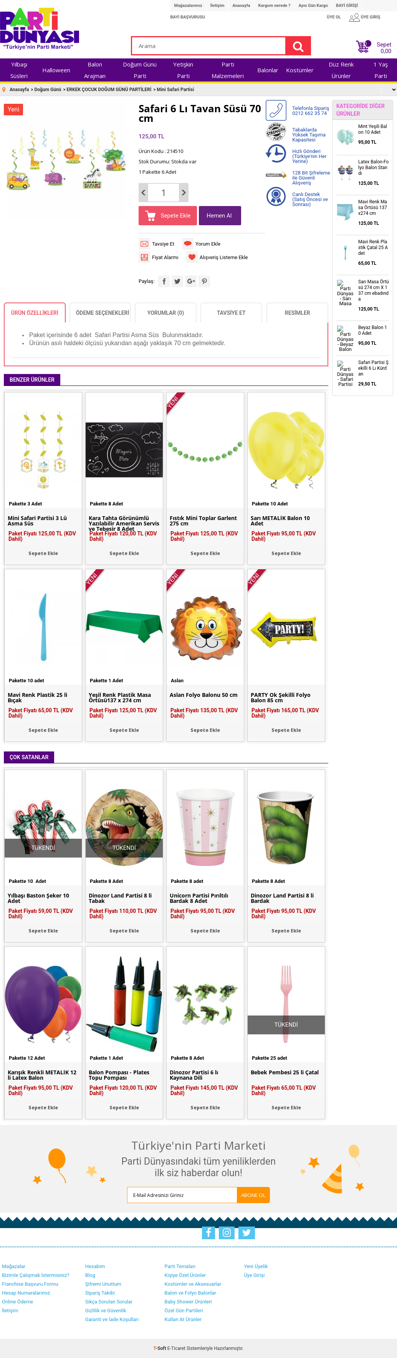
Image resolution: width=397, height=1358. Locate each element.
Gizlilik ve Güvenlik (105, 1310)
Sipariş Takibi (100, 1293)
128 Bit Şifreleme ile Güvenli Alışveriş (311, 177)
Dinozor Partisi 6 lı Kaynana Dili (194, 1075)
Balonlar (267, 70)
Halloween (56, 70)
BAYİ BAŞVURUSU (187, 17)
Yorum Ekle (207, 244)
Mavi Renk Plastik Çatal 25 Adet (373, 247)
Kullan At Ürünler (183, 1319)
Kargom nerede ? (274, 5)
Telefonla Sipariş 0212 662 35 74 (310, 111)
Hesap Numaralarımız (26, 1293)
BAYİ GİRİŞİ (347, 5)
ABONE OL (253, 1195)
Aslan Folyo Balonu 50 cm (204, 695)
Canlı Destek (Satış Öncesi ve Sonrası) (310, 199)
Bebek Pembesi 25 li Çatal (285, 1072)
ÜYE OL (334, 17)
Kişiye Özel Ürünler (185, 1275)
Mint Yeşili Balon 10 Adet (372, 129)
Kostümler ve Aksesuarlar (193, 1284)
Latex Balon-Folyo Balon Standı (373, 167)
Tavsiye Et (163, 244)
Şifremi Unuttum (103, 1284)
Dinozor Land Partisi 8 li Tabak (120, 898)
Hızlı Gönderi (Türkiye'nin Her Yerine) (309, 156)
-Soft (160, 1348)
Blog (90, 1275)
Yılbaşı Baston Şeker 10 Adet (38, 898)
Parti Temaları (180, 1266)
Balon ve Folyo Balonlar (190, 1293)
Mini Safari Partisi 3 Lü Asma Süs (37, 520)
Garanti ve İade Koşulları (112, 1319)
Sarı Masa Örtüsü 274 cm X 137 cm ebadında (373, 290)
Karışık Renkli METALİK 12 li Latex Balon (42, 1075)
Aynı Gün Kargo (313, 5)
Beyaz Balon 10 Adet (372, 330)
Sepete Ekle (174, 215)
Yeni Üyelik (256, 1266)
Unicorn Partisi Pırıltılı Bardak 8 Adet (199, 898)
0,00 (385, 51)
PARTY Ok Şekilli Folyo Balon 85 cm (281, 697)
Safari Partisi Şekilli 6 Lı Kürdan (373, 368)
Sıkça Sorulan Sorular (108, 1302)
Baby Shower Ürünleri (188, 1302)
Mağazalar (13, 1266)
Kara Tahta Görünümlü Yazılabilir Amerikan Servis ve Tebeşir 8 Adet (124, 523)
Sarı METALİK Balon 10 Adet (280, 520)
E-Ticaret (176, 1348)
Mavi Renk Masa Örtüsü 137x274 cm (372, 207)
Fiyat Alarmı (165, 257)
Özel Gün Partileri (184, 1310)
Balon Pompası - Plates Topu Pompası (119, 1075)
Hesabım (95, 1266)
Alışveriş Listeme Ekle (224, 257)
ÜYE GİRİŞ (370, 17)
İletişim (217, 5)
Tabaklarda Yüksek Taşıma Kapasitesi (309, 134)
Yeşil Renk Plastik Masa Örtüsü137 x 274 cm (120, 697)
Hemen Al (219, 215)
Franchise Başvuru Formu (30, 1284)
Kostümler (300, 70)
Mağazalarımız (188, 5)
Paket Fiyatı (42, 536)
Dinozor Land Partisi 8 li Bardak (282, 898)
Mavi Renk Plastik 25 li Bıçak (37, 697)
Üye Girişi (254, 1275)
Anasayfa (241, 5)
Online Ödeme (17, 1302)
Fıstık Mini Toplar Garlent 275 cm (203, 520)
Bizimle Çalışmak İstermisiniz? (35, 1275)
